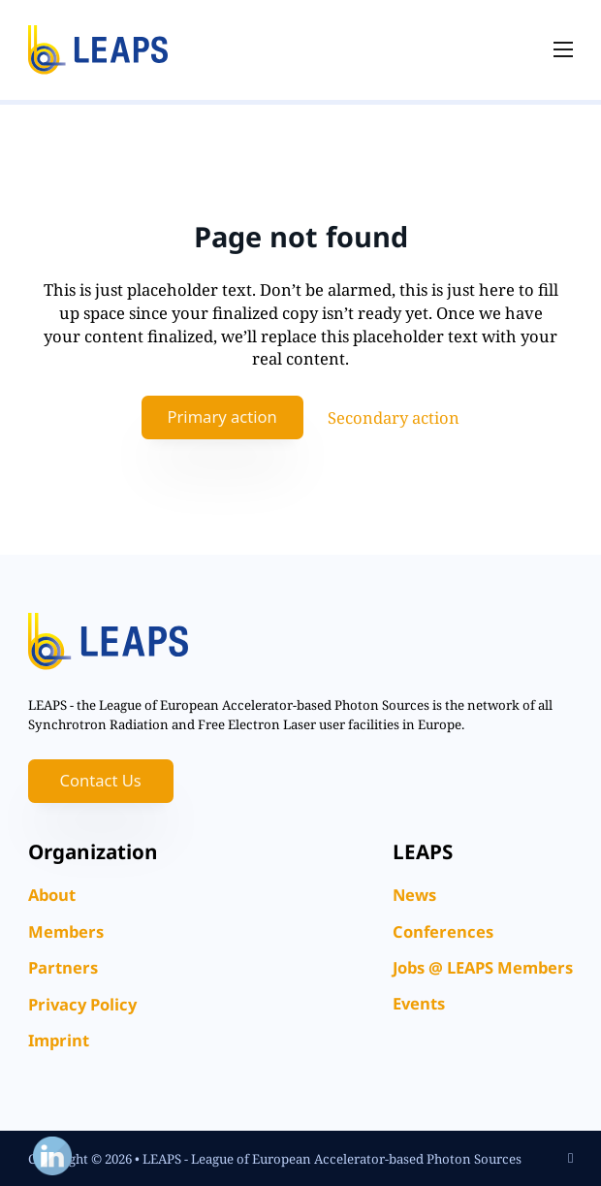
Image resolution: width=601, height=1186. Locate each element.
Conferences (443, 931)
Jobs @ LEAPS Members (483, 967)
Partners (63, 967)
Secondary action (393, 417)
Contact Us (100, 780)
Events (419, 1003)
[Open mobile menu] (563, 49)
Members (66, 931)
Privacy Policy (82, 1004)
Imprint (58, 1040)
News (414, 894)
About (52, 894)
